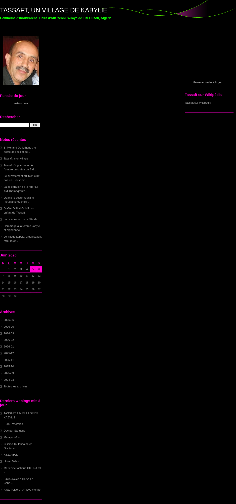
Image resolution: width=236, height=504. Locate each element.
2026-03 (9, 333)
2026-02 (9, 339)
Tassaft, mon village (16, 158)
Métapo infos (12, 437)
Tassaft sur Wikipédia (198, 102)
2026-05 (9, 326)
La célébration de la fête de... (21, 219)
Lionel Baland (12, 461)
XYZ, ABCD (11, 454)
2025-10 (9, 366)
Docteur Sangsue (14, 430)
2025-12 (9, 353)
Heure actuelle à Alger (207, 82)
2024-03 (9, 379)
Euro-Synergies (13, 423)
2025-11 (9, 359)
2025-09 (9, 373)
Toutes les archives (15, 386)
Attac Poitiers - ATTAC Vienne (22, 489)
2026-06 (9, 319)
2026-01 (9, 346)
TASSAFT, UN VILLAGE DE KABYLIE (53, 10)
